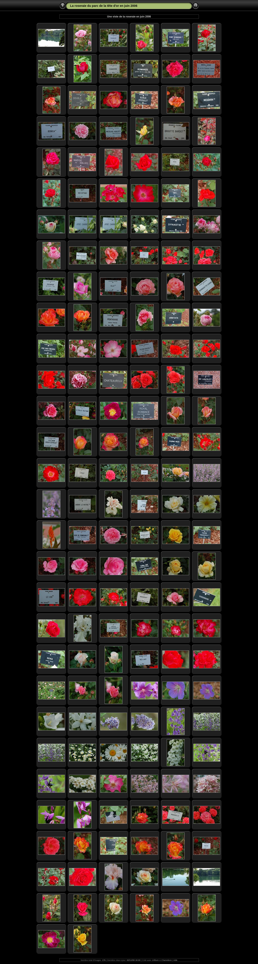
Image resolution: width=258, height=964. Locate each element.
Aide (175, 960)
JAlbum (155, 960)
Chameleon (166, 960)
